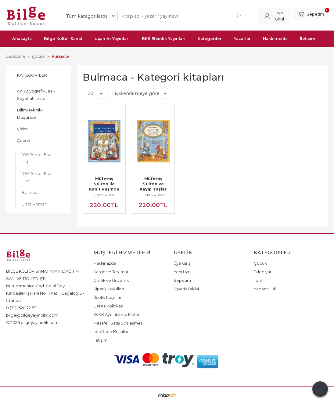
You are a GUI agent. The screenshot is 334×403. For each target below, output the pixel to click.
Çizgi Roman (34, 204)
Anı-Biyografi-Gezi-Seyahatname (36, 95)
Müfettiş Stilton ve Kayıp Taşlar (153, 183)
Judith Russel (104, 195)
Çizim (22, 128)
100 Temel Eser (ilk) (37, 158)
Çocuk (23, 140)
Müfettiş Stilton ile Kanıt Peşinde (104, 183)
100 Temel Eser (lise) (37, 177)
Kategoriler (32, 75)
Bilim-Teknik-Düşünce (30, 113)
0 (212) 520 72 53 (21, 307)
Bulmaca (30, 192)
